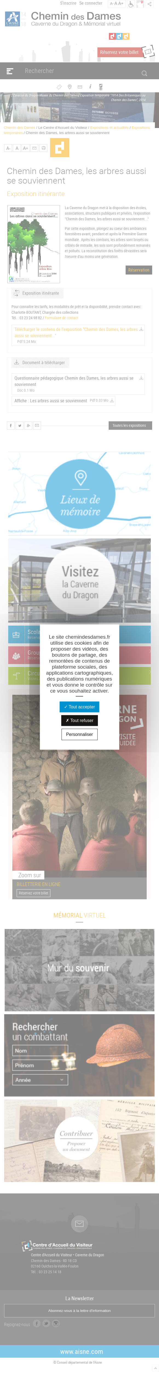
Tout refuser (80, 720)
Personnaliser (79, 734)
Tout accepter (79, 707)
